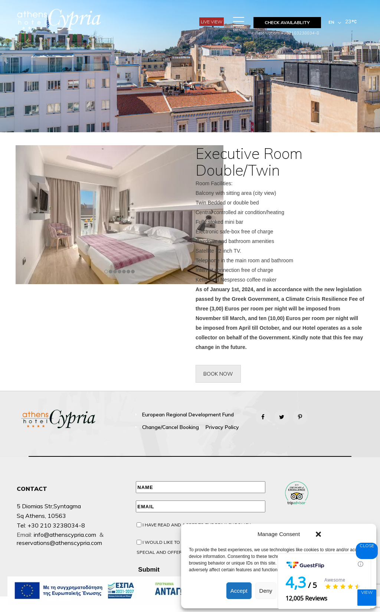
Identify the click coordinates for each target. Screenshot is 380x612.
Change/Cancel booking (170, 427)
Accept (239, 591)
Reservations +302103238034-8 (287, 33)
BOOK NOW (218, 373)
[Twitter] (281, 417)
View (367, 592)
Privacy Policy (222, 427)
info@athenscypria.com (65, 534)
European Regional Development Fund (188, 414)
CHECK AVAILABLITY (287, 22)
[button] (318, 534)
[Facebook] (263, 417)
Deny (265, 591)
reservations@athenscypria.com (59, 542)
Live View (211, 21)
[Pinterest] (300, 417)
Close (367, 545)
